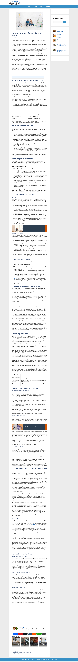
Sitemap (56, 659)
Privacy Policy (38, 659)
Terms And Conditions (45, 659)
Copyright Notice (33, 659)
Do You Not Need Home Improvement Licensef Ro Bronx (22, 652)
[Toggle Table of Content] (41, 77)
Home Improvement (16, 651)
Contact (15, 278)
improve (33, 524)
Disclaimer (52, 659)
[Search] (64, 22)
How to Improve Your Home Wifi (18, 653)
